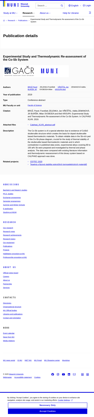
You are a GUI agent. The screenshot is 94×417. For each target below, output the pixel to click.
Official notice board (10, 273)
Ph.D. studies (8, 194)
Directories (7, 303)
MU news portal (9, 360)
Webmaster (7, 377)
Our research (8, 228)
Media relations (9, 341)
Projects (6, 250)
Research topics (9, 239)
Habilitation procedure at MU (14, 254)
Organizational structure (12, 307)
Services (6, 288)
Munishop (66, 360)
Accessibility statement (23, 377)
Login (87, 5)
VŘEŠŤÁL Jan (63, 87)
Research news (9, 231)
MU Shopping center (52, 360)
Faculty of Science (35, 105)
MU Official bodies (10, 310)
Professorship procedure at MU (15, 257)
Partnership (7, 284)
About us (9, 267)
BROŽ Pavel (32, 87)
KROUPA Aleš (60, 89)
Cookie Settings (65, 401)
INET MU (28, 360)
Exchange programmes (12, 198)
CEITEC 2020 (36, 162)
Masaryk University (16, 374)
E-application (8, 209)
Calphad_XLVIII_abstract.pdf (42, 125)
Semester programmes (11, 201)
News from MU (8, 337)
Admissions (11, 184)
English (73, 5)
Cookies (37, 377)
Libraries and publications (13, 314)
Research (9, 222)
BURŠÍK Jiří (32, 89)
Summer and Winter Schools (14, 205)
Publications (7, 246)
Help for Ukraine (71, 13)
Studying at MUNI (10, 212)
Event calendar (8, 333)
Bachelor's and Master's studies (15, 190)
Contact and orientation (12, 318)
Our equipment (8, 243)
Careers (6, 277)
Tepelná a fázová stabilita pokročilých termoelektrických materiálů (58, 164)
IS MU (19, 360)
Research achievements (12, 235)
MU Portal (38, 360)
